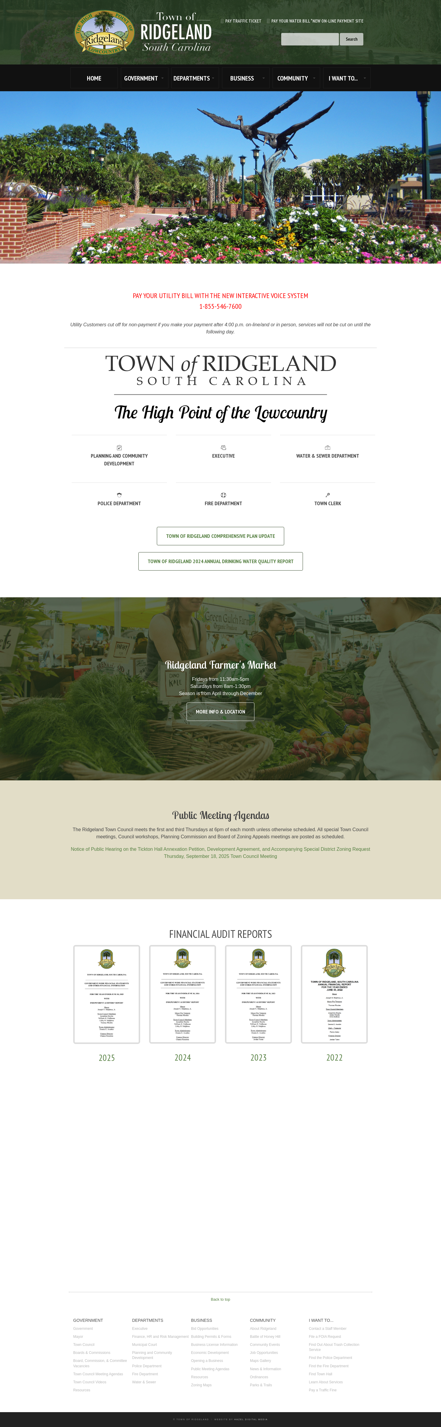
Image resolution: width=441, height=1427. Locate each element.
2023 (258, 1057)
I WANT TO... (343, 78)
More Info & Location (220, 711)
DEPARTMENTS (191, 78)
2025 (106, 1057)
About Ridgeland (263, 1329)
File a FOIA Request (325, 1337)
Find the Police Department (330, 1358)
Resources (81, 1390)
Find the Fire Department (328, 1366)
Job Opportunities (264, 1353)
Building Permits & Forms (211, 1337)
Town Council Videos (89, 1382)
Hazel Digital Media (251, 1419)
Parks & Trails (261, 1385)
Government (83, 1329)
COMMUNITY (292, 78)
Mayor (78, 1337)
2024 (182, 1057)
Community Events (265, 1345)
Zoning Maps (201, 1385)
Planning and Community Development (152, 1355)
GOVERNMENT (141, 78)
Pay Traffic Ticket (238, 21)
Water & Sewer (144, 1382)
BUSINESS (242, 78)
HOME (94, 78)
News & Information (265, 1369)
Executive (140, 1329)
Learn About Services (326, 1382)
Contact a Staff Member (328, 1329)
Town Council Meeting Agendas (98, 1374)
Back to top (220, 1299)
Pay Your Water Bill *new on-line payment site (312, 21)
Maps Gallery (260, 1361)
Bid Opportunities (204, 1329)
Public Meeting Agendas (210, 1369)
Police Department (147, 1366)
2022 (334, 1057)
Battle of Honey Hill (265, 1337)
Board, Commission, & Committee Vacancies (100, 1363)
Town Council (83, 1345)
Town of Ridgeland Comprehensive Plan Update (220, 536)
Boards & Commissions (91, 1353)
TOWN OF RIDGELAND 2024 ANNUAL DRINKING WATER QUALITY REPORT (221, 561)
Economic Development (210, 1353)
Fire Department (145, 1374)
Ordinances (259, 1377)
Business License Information (214, 1345)
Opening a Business (207, 1361)
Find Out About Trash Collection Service (334, 1347)
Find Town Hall (320, 1374)
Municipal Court (144, 1345)
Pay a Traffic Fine (323, 1390)
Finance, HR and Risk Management (160, 1337)
